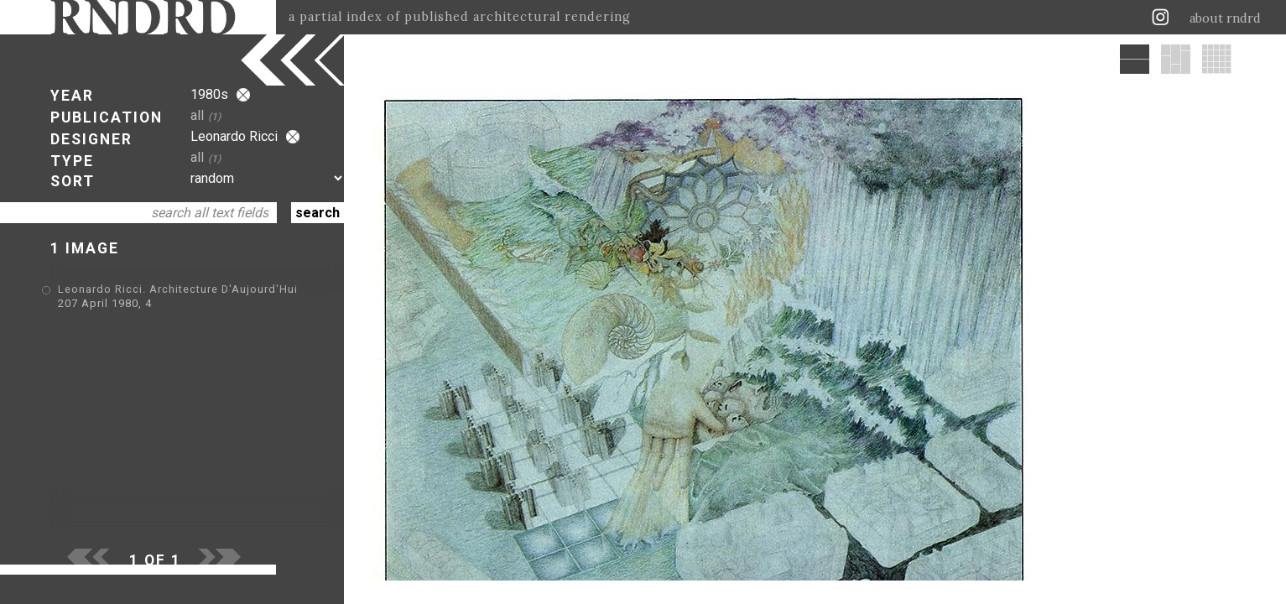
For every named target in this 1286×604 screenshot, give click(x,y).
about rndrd (1225, 18)
